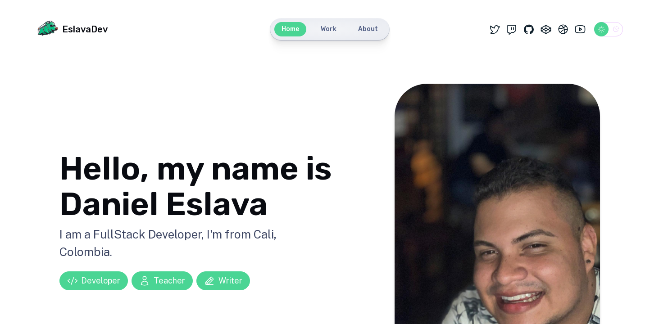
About (368, 29)
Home (290, 29)
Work (328, 29)
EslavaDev (72, 29)
